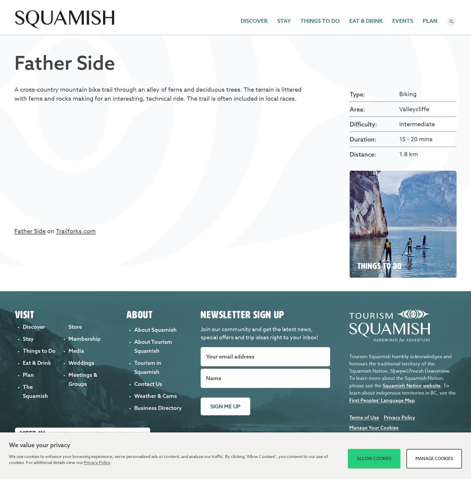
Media (76, 350)
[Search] (451, 22)
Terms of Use (364, 417)
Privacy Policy (399, 417)
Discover (254, 22)
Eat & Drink (366, 22)
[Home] (64, 26)
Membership (84, 338)
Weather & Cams (155, 395)
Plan (430, 22)
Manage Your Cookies (374, 428)
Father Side (30, 231)
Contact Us (148, 383)
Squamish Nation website (412, 386)
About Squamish (155, 329)
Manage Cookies (434, 458)
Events (402, 22)
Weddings (352, 7)
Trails (329, 7)
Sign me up (225, 406)
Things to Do (320, 22)
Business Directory (158, 407)
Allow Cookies (374, 458)
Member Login (433, 7)
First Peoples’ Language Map (382, 400)
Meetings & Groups (390, 7)
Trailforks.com (76, 231)
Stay (284, 22)
